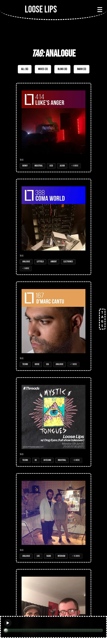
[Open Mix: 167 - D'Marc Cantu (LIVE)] (53, 326)
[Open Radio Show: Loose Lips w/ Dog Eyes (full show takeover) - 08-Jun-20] (53, 422)
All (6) (24, 69)
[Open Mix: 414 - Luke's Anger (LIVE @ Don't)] (53, 127)
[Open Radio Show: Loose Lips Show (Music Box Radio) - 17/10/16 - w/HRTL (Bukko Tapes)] (53, 518)
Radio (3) (81, 69)
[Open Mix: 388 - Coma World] (53, 227)
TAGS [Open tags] (102, 319)
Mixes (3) (43, 69)
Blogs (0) (62, 69)
